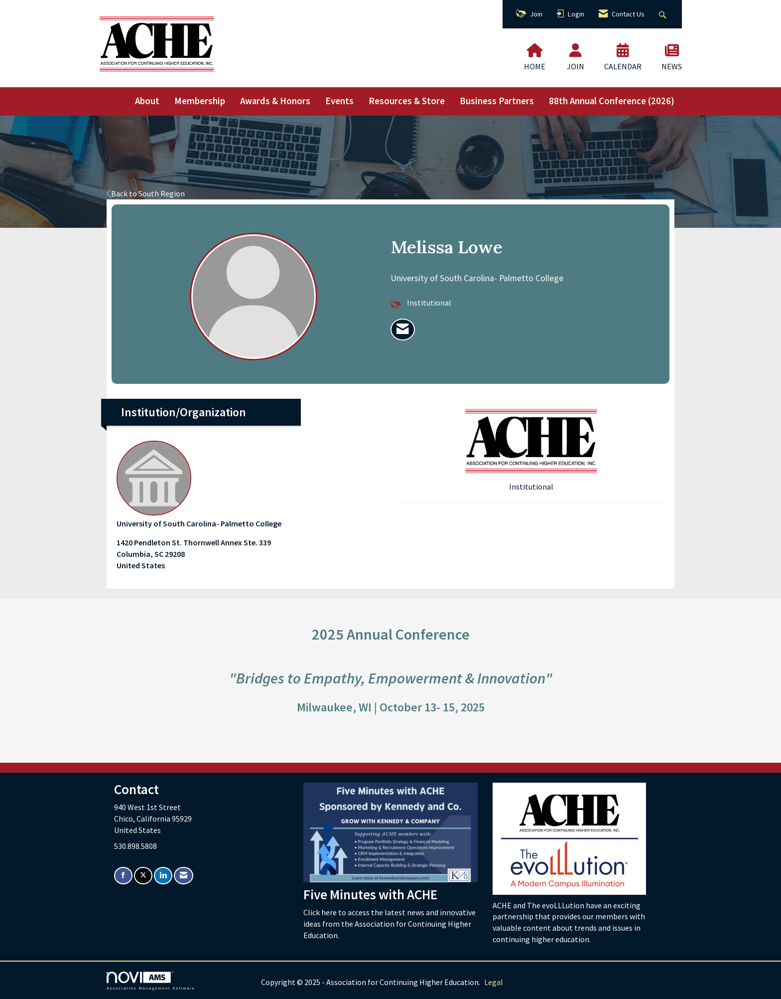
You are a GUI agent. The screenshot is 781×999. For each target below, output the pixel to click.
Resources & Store (407, 101)
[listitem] (402, 329)
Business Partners (497, 101)
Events (339, 101)
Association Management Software (151, 981)
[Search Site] (663, 14)
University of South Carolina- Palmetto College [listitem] (199, 484)
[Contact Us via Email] (183, 875)
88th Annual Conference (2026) (611, 101)
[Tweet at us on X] (143, 875)
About (147, 101)
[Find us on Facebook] (123, 875)
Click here (320, 912)
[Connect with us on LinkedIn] (163, 875)
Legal (493, 982)
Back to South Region (146, 193)
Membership (199, 101)
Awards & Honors (275, 101)
